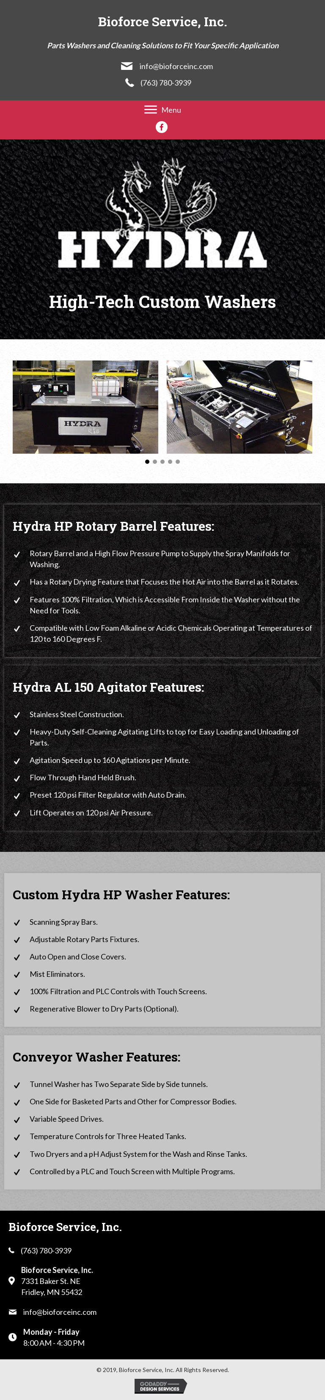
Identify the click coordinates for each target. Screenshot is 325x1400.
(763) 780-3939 (165, 82)
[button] (147, 462)
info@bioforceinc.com (176, 66)
